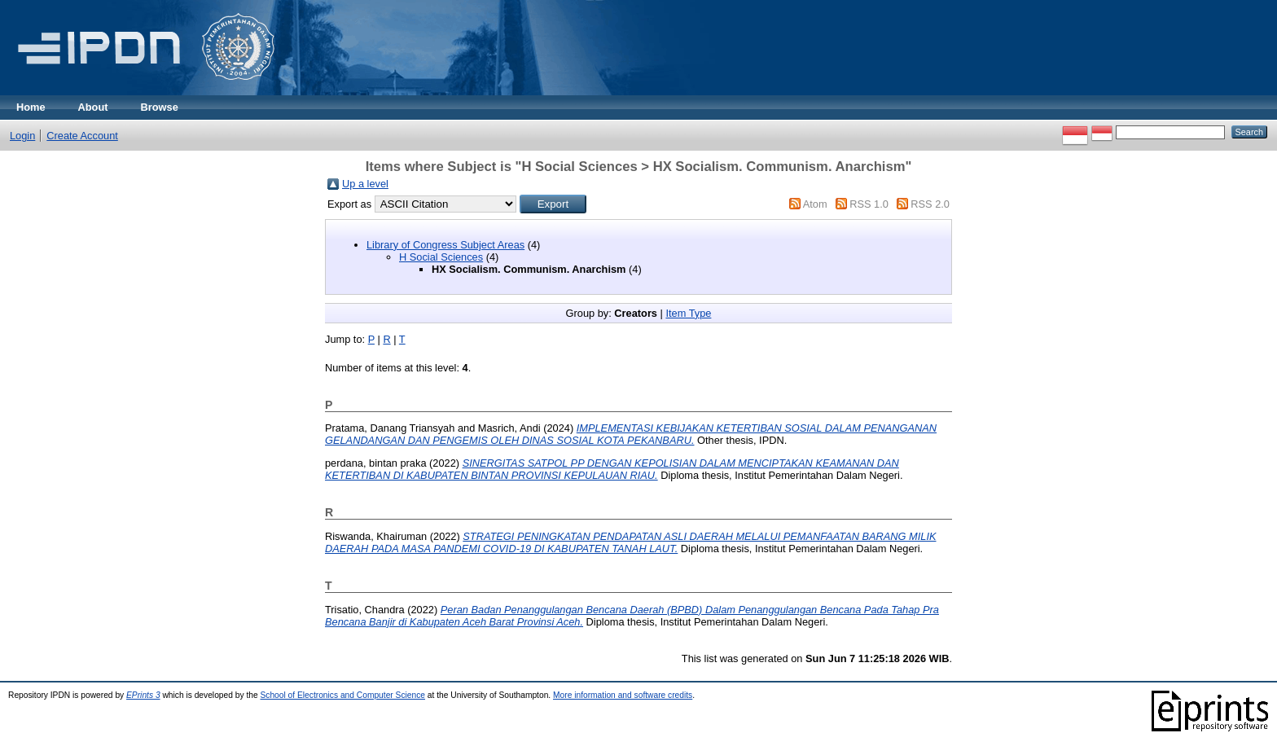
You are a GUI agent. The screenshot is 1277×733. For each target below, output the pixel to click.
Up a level (365, 184)
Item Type (688, 313)
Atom (815, 204)
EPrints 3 (143, 695)
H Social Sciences (441, 257)
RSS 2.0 (930, 204)
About (93, 107)
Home (31, 107)
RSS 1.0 (869, 204)
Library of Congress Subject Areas (445, 245)
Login (22, 135)
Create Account (82, 135)
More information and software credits (622, 695)
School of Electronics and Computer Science (342, 695)
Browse (159, 107)
